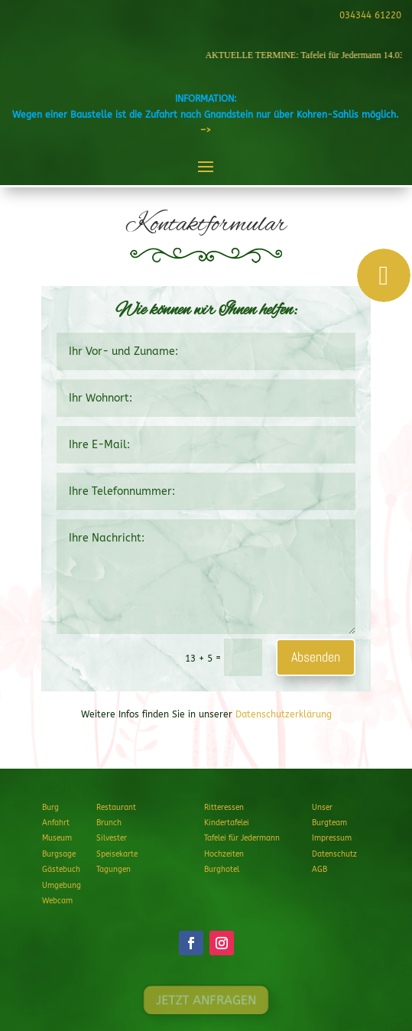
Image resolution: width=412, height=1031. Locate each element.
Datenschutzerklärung (283, 714)
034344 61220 (368, 15)
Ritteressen (224, 807)
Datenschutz (334, 854)
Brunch (109, 823)
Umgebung (61, 885)
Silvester (111, 838)
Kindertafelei (226, 823)
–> (205, 130)
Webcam (57, 901)
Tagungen (113, 869)
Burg (50, 807)
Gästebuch (61, 869)
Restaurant (116, 807)
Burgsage (59, 854)
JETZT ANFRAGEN (206, 1000)
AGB (319, 869)
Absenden (315, 656)
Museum (57, 838)
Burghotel (221, 869)
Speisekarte (117, 854)
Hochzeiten (224, 854)
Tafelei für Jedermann (242, 838)
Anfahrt (56, 823)
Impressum (332, 838)
